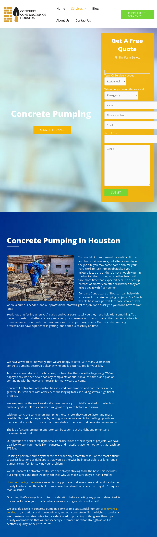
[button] (137, 14)
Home (60, 8)
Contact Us (83, 20)
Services (77, 8)
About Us (62, 20)
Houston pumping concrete (24, 485)
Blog (95, 8)
